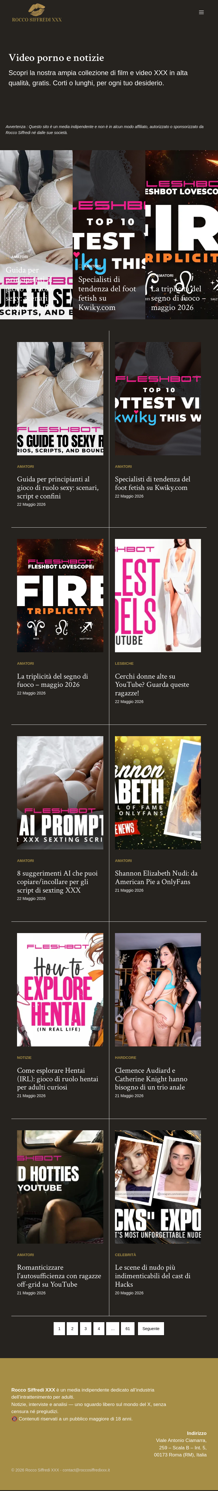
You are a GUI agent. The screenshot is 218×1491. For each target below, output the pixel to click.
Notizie (24, 1059)
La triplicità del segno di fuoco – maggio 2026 (178, 299)
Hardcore (125, 1059)
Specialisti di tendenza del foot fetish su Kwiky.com (107, 294)
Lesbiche (124, 664)
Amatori (19, 258)
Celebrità (125, 1256)
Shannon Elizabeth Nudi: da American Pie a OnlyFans (156, 878)
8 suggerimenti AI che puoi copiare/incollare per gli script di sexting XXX (57, 882)
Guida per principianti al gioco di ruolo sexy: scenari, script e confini (31, 289)
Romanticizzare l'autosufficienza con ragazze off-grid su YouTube (59, 1276)
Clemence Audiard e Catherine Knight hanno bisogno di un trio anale (151, 1080)
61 (127, 1329)
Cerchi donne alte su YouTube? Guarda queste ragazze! (152, 685)
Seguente (151, 1329)
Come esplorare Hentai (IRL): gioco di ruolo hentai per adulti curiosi (57, 1080)
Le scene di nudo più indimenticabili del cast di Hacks (152, 1276)
